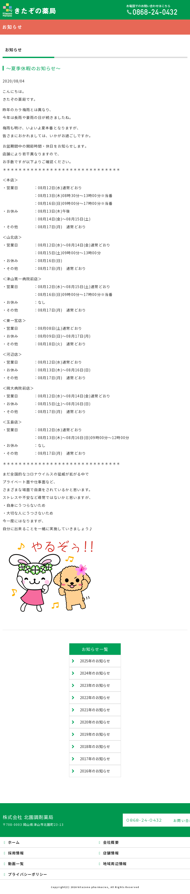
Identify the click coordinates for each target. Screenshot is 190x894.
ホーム (14, 842)
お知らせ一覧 (95, 649)
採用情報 (16, 852)
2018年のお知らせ (95, 746)
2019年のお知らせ (95, 734)
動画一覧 (16, 863)
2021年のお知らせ (95, 709)
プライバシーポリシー (27, 874)
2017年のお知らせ (95, 758)
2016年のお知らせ (95, 770)
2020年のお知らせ (95, 722)
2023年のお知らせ (95, 685)
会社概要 (111, 842)
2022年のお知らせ (95, 697)
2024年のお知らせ (95, 673)
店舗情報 (111, 852)
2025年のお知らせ (95, 660)
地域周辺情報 (115, 863)
